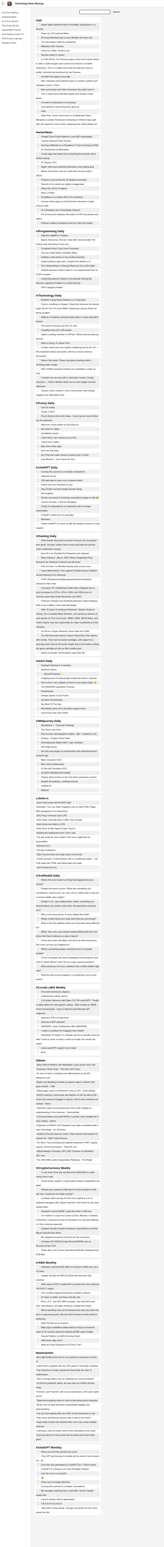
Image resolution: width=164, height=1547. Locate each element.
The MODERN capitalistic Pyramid (57, 687)
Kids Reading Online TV (13, 34)
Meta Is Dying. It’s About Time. (55, 343)
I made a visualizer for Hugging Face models (62, 1031)
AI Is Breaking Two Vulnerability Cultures (60, 210)
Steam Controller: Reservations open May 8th (63, 653)
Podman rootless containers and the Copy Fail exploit (67, 223)
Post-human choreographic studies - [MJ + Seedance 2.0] (68, 734)
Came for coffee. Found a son (55, 50)
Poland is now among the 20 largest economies (64, 180)
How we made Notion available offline (59, 253)
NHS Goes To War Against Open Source (56, 828)
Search (116, 12)
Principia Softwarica (46, 850)
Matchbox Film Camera (52, 46)
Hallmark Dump (48, 476)
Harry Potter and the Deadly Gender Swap (61, 489)
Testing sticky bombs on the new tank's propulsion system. (69, 777)
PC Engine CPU (49, 162)
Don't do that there (50, 450)
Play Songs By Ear (10, 26)
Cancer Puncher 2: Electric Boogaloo (59, 502)
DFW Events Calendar (12, 39)
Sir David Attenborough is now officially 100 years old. (67, 37)
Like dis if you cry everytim (53, 1473)
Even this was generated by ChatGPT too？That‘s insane (68, 1465)
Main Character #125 (51, 760)
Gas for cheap (48, 407)
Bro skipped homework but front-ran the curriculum (65, 1237)
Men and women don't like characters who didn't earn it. (68, 89)
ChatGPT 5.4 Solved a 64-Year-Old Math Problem (65, 1469)
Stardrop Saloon (49, 669)
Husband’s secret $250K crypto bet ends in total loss (66, 1211)
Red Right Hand (49, 747)
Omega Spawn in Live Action (55, 695)
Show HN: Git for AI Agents (54, 188)
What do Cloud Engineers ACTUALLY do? (61, 1345)
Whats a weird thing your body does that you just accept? (68, 919)
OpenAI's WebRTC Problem (54, 235)
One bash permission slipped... (56, 992)
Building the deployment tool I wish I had (56, 833)
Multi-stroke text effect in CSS (51, 824)
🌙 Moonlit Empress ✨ (52, 674)
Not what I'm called (50, 429)
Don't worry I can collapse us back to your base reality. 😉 (69, 682)
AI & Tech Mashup (10, 13)
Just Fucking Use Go (47, 867)
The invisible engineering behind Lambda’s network (65, 1293)
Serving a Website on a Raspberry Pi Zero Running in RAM (69, 145)
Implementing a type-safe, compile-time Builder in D (66, 261)
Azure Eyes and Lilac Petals (54, 713)
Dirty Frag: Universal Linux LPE (52, 815)
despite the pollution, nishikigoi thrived (59, 781)
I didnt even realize (50, 442)
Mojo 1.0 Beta (47, 193)
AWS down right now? (51, 1340)
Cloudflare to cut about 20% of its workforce (62, 197)
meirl (43, 111)
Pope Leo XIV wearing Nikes (55, 33)
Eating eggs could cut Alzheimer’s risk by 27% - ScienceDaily (66, 1091)
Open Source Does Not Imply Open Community (59, 854)
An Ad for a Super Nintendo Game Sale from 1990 (65, 631)
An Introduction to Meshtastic (55, 149)
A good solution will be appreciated (58, 1499)
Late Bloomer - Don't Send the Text (58, 459)
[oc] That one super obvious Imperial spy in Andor (65, 455)
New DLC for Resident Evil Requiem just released (65, 553)
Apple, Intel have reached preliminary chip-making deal (67, 167)
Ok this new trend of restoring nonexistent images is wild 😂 (70, 498)
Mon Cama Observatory (52, 764)
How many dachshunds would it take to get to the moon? (64, 1418)
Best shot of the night (51, 446)
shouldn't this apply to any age (55, 76)
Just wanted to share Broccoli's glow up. (60, 107)
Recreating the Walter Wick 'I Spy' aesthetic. (62, 742)
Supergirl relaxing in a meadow (56, 665)
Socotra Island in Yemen (52, 55)
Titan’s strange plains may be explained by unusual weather (65, 1379)
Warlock (45, 790)
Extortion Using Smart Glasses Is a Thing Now (63, 300)
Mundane (45, 519)
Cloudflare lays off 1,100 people (56, 330)
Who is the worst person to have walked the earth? (65, 914)
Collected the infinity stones (54, 996)
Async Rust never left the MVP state (54, 802)
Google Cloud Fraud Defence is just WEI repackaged (66, 136)
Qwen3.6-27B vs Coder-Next (55, 1018)
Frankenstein (47, 691)
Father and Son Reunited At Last (57, 485)
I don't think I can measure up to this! (58, 437)
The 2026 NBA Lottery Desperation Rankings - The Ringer (64, 1160)
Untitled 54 (46, 786)
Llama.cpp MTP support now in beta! (58, 1048)
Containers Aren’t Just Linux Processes (60, 248)
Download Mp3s (9, 17)
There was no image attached (55, 1482)
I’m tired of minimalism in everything (58, 102)
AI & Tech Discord (10, 21)
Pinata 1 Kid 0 (48, 412)
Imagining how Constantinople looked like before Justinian (69, 678)
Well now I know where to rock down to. (60, 425)
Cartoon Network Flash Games (56, 141)
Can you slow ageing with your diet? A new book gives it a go (66, 1413)
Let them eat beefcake (52, 700)
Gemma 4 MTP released (53, 1022)
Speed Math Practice (11, 30)
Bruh (43, 1052)
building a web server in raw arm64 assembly (62, 257)
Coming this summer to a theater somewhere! (63, 472)
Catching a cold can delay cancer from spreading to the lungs (66, 1431)
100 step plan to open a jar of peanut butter (62, 480)
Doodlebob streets (50, 433)
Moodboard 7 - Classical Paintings (57, 725)
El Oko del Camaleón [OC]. (54, 768)
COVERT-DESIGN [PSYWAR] (55, 773)
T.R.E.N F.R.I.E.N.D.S (51, 1503)
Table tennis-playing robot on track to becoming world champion (67, 1400)
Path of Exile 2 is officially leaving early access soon (66, 566)
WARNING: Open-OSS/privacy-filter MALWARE (64, 1026)
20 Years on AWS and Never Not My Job (60, 1297)
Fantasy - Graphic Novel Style (55, 738)
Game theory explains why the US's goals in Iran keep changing (67, 1366)
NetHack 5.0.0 (43, 846)
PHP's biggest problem (52, 287)
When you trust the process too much (59, 1452)
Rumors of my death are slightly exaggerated (62, 184)
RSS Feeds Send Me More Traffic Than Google (59, 820)
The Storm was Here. (51, 729)
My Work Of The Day (51, 704)
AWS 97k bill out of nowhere (54, 1323)
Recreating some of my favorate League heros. (63, 708)
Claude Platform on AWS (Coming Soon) (60, 1336)
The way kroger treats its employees (58, 42)
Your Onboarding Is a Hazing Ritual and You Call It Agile (68, 266)
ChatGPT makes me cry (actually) (57, 515)
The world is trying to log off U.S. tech (59, 326)
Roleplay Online (9, 43)
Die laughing (47, 493)
